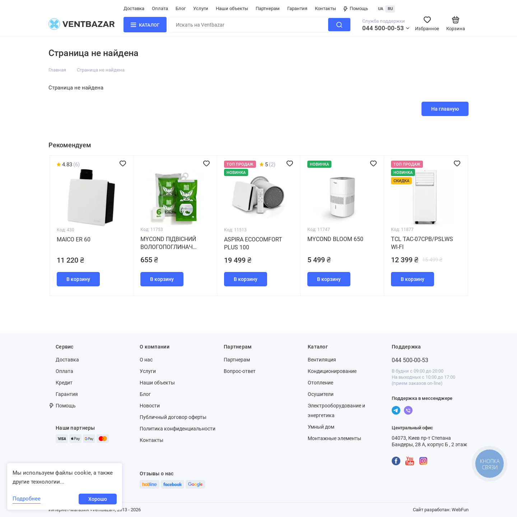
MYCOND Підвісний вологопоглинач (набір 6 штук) (168, 243)
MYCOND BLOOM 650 (335, 239)
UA (380, 8)
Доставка (134, 8)
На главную (445, 109)
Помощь (356, 8)
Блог (181, 8)
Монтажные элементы (334, 438)
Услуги (200, 8)
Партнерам (268, 8)
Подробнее (27, 498)
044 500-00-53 (383, 28)
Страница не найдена (101, 70)
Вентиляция (322, 360)
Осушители (321, 394)
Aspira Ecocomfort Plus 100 (253, 243)
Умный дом (321, 427)
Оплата (160, 8)
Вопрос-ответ (240, 371)
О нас (146, 360)
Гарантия (297, 8)
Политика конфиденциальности (177, 428)
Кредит (64, 383)
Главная (57, 70)
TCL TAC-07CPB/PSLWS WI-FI (422, 243)
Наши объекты (232, 8)
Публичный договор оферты (173, 417)
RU (390, 8)
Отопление (320, 383)
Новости (150, 405)
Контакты (325, 8)
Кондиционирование (332, 371)
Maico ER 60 (73, 239)
